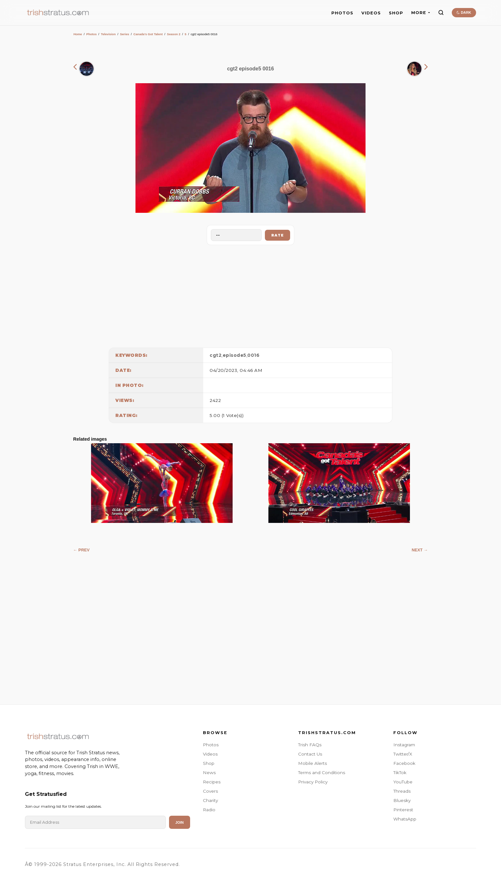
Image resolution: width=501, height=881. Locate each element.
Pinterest (403, 809)
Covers (210, 791)
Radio (209, 809)
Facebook (404, 763)
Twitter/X (402, 754)
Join (179, 822)
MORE (420, 12)
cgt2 (215, 355)
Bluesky (402, 800)
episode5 (234, 355)
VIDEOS (371, 13)
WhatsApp (404, 818)
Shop (208, 763)
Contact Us (310, 754)
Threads (402, 791)
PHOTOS (342, 13)
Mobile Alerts (312, 763)
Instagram (404, 744)
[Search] (441, 12)
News (209, 772)
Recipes (211, 781)
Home (77, 34)
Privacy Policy (313, 781)
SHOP (396, 13)
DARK (464, 12)
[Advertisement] (250, 295)
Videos (210, 754)
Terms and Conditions (321, 772)
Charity (210, 800)
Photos (91, 34)
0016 (253, 355)
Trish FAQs (309, 744)
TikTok (399, 772)
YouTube (402, 781)
